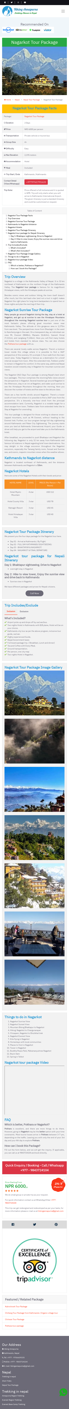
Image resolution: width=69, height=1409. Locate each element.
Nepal (17, 100)
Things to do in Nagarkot (18, 256)
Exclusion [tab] (24, 611)
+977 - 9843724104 (34, 1170)
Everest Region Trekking (12, 1400)
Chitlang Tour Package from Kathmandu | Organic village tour (31, 1313)
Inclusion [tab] (11, 611)
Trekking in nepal (9, 1376)
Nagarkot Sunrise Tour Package (21, 221)
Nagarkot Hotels (15, 227)
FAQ (10, 262)
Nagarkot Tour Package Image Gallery (24, 253)
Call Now (34, 593)
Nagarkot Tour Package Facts (20, 215)
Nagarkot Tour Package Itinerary (22, 230)
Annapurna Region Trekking (13, 1396)
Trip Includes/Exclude (17, 245)
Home (7, 100)
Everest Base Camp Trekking (13, 1404)
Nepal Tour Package (31, 100)
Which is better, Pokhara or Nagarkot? (27, 265)
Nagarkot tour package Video (20, 259)
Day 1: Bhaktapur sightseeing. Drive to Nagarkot (31, 236)
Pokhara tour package (17, 344)
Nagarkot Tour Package (34, 116)
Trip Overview (14, 218)
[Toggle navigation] (63, 11)
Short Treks (6, 1381)
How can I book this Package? (24, 268)
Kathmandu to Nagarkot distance (22, 224)
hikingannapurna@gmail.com (51, 1211)
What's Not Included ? (20, 251)
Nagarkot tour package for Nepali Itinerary (26, 233)
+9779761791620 (36, 182)
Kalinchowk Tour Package (16, 1306)
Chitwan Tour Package (14, 1319)
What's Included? (18, 248)
